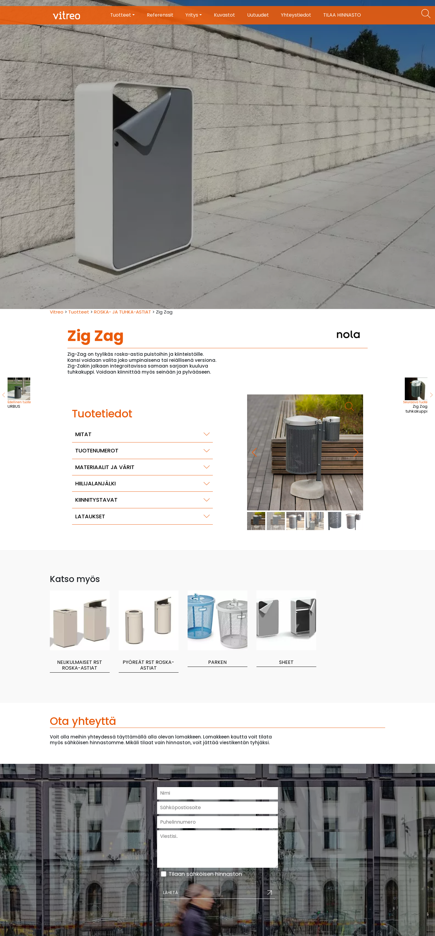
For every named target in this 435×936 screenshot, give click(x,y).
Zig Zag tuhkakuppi (410, 396)
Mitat (83, 434)
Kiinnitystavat (96, 499)
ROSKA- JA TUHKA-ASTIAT (122, 312)
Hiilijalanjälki (95, 483)
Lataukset (90, 516)
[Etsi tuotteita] (426, 14)
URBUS (19, 393)
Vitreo (56, 312)
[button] (356, 452)
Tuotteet (78, 312)
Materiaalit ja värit (104, 467)
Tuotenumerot (96, 450)
